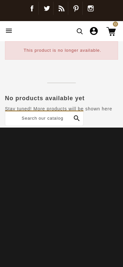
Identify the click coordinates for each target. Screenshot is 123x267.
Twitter (46, 8)
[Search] (44, 118)
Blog (61, 8)
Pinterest (76, 8)
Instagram (90, 8)
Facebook (32, 8)
